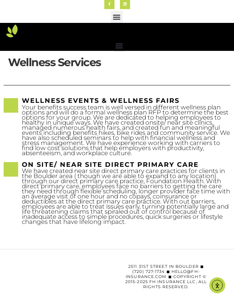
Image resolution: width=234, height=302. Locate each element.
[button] (117, 17)
